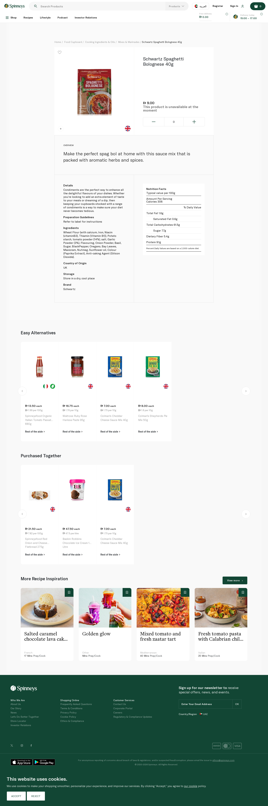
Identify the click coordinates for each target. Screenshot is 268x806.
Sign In (237, 5)
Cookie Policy (68, 716)
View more (235, 580)
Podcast (63, 17)
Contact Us (119, 704)
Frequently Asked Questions (76, 704)
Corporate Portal (122, 708)
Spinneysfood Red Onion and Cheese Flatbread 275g (36, 542)
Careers (117, 712)
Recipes (28, 17)
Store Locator (18, 720)
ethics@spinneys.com (223, 760)
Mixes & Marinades (128, 41)
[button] (22, 391)
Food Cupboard (73, 41)
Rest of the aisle (35, 431)
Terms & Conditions (71, 708)
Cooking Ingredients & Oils (100, 41)
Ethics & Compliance (72, 720)
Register (218, 5)
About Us (16, 704)
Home (57, 41)
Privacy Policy (68, 712)
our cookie (190, 786)
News (14, 712)
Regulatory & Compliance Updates (132, 716)
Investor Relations (86, 17)
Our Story (16, 708)
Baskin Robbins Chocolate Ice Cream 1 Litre (76, 542)
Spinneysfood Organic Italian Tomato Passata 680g (38, 419)
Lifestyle (45, 17)
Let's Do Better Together (25, 716)
